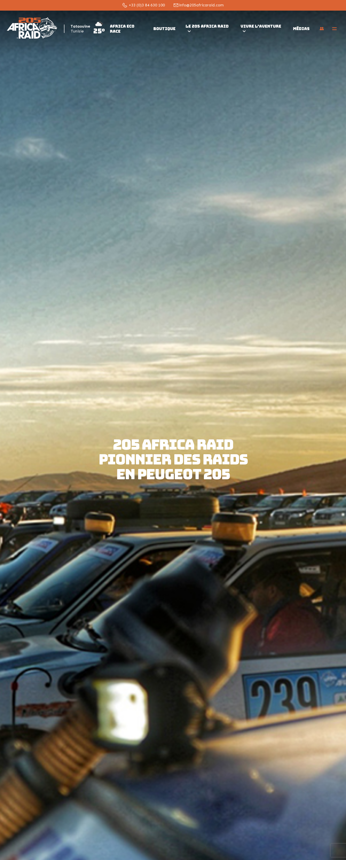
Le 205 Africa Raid (207, 28)
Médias (301, 28)
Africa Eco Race (122, 29)
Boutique (164, 28)
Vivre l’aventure (261, 28)
